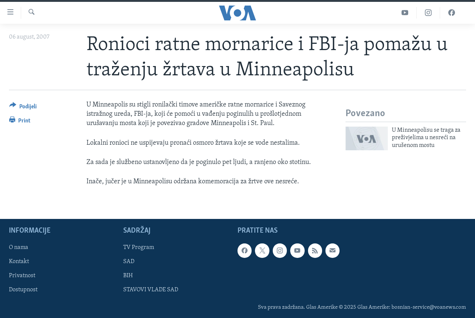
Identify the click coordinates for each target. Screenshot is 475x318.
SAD (128, 262)
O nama (18, 248)
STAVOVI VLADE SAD (150, 290)
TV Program (138, 248)
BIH (128, 276)
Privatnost (22, 276)
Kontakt (19, 262)
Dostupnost (23, 290)
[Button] (23, 107)
